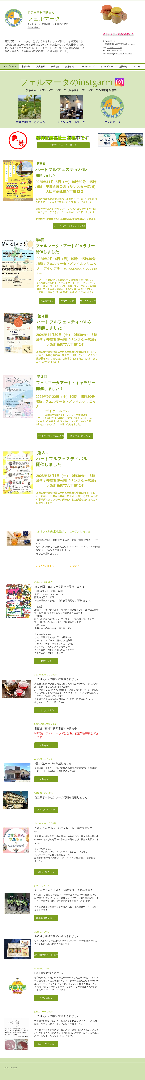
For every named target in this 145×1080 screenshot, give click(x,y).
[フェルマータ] (113, 122)
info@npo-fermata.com (120, 53)
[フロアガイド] (67, 301)
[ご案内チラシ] (47, 301)
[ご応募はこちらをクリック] (63, 145)
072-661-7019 (114, 47)
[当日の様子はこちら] (80, 436)
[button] (46, 661)
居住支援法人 (34, 27)
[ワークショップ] (88, 301)
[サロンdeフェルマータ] (71, 122)
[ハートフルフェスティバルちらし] (69, 226)
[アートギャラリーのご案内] (50, 436)
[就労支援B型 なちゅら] (31, 122)
